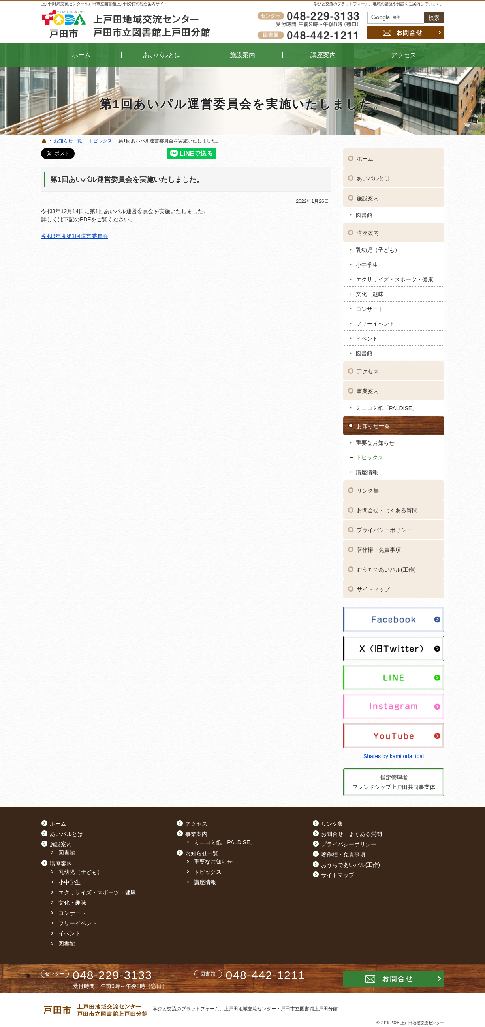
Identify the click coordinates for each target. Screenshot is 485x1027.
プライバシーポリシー (384, 529)
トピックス (369, 456)
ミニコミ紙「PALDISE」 (386, 407)
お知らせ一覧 (373, 425)
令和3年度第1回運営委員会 (74, 236)
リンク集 (368, 489)
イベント (367, 337)
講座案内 (368, 232)
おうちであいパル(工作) (386, 568)
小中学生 (367, 263)
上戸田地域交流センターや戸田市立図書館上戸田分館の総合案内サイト (104, 4)
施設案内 (368, 197)
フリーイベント (375, 322)
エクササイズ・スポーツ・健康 (394, 278)
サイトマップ (373, 588)
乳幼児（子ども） (378, 249)
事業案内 (368, 390)
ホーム (365, 157)
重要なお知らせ (375, 442)
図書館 (364, 214)
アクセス (368, 370)
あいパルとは (373, 177)
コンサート (369, 308)
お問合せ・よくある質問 (387, 509)
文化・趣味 (369, 293)
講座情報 (367, 471)
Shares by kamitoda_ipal (393, 755)
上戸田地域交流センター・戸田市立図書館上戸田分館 (281, 1009)
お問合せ (405, 32)
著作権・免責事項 (379, 548)
